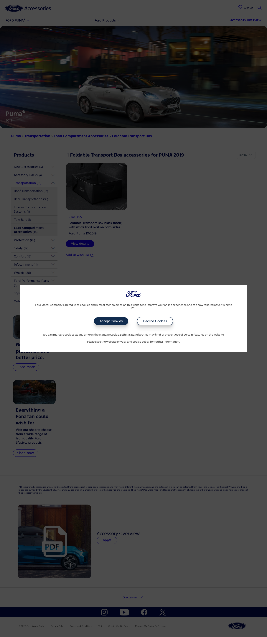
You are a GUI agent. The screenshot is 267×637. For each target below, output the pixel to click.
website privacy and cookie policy (127, 341)
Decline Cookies (155, 321)
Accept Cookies (111, 321)
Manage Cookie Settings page (118, 335)
